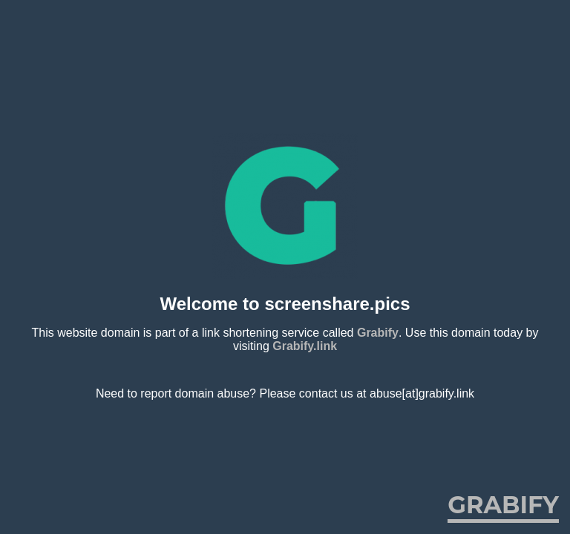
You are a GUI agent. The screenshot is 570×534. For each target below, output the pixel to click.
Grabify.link (304, 346)
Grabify (378, 332)
